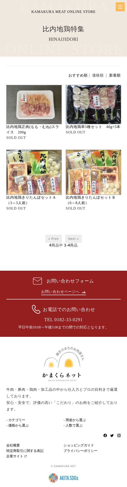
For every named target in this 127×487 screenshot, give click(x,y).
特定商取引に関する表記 (25, 451)
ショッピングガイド (79, 445)
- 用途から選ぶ (75, 420)
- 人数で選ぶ (73, 425)
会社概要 (13, 445)
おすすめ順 (78, 75)
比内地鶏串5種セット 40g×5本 (93, 127)
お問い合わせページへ (63, 292)
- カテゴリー (15, 420)
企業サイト (14, 456)
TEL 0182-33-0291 (63, 319)
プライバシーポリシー (80, 451)
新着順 (115, 75)
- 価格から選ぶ (17, 425)
